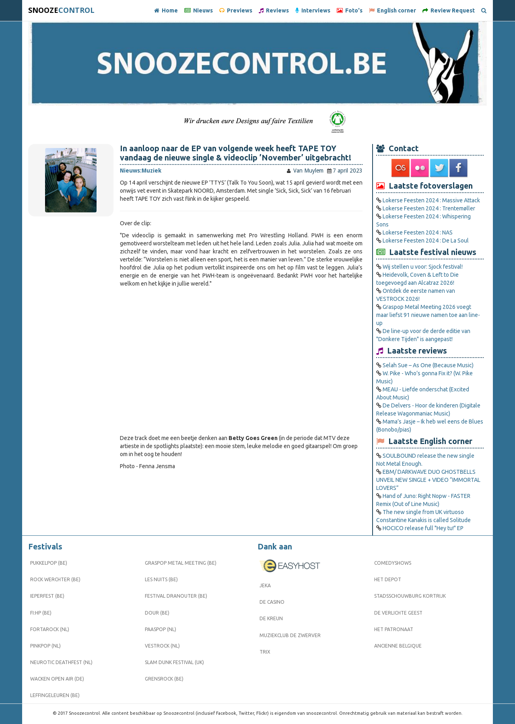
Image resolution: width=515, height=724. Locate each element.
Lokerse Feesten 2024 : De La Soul (426, 240)
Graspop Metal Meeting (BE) (180, 563)
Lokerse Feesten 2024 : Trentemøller (429, 208)
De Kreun (271, 618)
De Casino (272, 602)
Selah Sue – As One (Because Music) (428, 365)
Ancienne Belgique (398, 645)
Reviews (274, 10)
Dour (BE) (157, 612)
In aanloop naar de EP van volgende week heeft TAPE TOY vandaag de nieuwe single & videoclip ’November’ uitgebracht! (235, 153)
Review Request (448, 10)
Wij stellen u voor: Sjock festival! (423, 266)
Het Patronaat (393, 629)
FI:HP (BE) (41, 612)
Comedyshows (392, 563)
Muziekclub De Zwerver (290, 635)
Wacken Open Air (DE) (57, 678)
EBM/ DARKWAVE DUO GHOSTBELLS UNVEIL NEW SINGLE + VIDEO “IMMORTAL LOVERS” (428, 480)
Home (166, 10)
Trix (265, 651)
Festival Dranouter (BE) (176, 596)
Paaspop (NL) (160, 629)
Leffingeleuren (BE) (55, 695)
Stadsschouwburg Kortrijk (410, 596)
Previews (235, 10)
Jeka (265, 585)
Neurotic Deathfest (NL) (61, 662)
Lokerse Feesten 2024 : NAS (418, 232)
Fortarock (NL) (49, 629)
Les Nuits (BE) (161, 579)
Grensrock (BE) (164, 678)
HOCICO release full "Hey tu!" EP (423, 528)
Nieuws (198, 10)
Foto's (350, 10)
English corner (392, 10)
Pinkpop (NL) (45, 645)
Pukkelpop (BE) (48, 563)
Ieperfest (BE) (47, 596)
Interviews (312, 10)
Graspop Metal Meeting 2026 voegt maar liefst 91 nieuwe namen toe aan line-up (428, 315)
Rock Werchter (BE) (55, 579)
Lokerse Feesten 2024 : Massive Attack (431, 200)
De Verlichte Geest (398, 612)
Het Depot (387, 579)
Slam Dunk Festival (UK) (174, 662)
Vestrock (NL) (162, 645)
